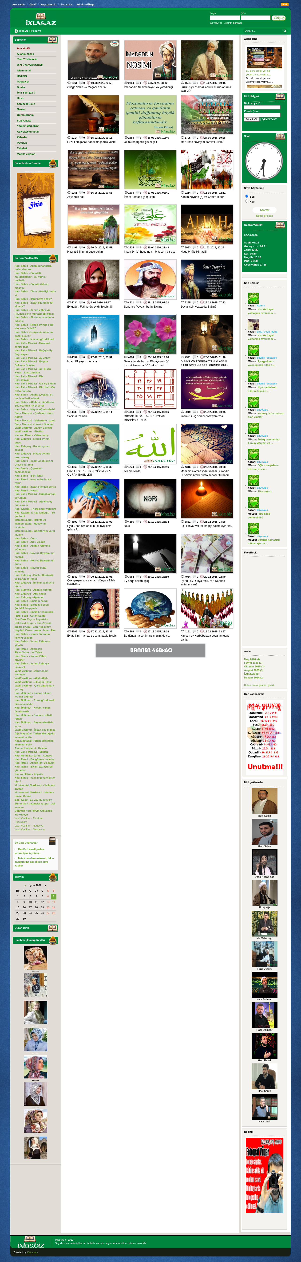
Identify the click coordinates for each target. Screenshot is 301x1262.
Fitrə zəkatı (264, 491)
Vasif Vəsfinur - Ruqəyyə (29, 825)
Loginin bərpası (233, 22)
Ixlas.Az (59, 1239)
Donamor (32, 1252)
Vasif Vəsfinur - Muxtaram (30, 829)
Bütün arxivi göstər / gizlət (259, 685)
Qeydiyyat (216, 22)
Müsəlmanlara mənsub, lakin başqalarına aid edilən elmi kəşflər (34, 862)
